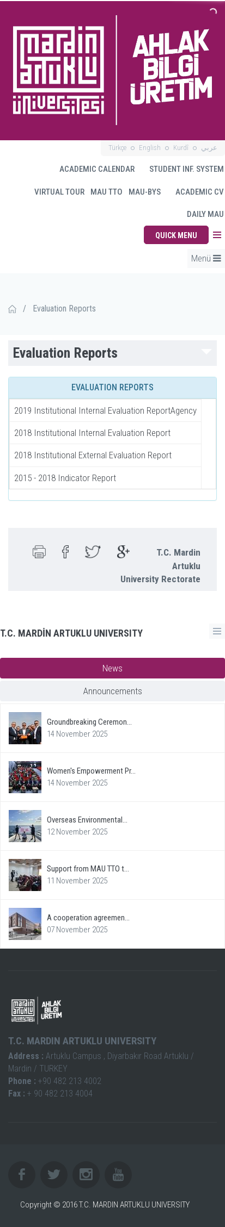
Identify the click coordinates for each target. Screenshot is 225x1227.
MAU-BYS (145, 192)
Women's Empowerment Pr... (91, 771)
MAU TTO (106, 192)
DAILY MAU (205, 214)
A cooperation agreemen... (88, 918)
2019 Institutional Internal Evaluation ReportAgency (105, 410)
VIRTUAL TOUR (54, 192)
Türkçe (117, 148)
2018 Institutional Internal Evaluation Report (92, 432)
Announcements (112, 691)
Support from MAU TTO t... (88, 869)
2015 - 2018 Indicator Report (65, 477)
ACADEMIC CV (194, 192)
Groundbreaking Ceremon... (89, 722)
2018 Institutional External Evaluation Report (93, 455)
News (112, 668)
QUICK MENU (176, 235)
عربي (209, 148)
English (150, 148)
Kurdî (180, 148)
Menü (206, 258)
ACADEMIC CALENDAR (96, 169)
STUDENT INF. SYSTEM (181, 169)
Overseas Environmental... (87, 820)
